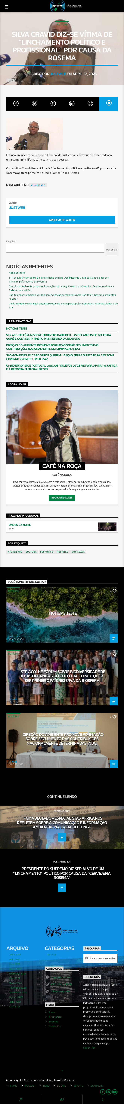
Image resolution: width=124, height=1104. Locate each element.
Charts (78, 1086)
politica (62, 551)
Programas (55, 1016)
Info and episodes (61, 497)
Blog (46, 1086)
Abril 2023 (14, 1006)
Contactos (55, 1026)
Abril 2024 (14, 978)
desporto (46, 551)
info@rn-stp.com (60, 991)
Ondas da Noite (20, 524)
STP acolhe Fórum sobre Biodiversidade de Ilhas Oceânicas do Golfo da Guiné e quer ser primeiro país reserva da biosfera (58, 336)
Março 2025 (15, 968)
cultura (31, 551)
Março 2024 (15, 983)
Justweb (58, 74)
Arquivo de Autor (62, 220)
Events (61, 1086)
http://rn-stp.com (60, 977)
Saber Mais (91, 1048)
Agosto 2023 (16, 997)
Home (52, 1012)
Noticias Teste (17, 272)
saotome (13, 636)
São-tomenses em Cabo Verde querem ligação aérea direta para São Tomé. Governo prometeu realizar (60, 357)
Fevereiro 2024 (17, 987)
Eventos (53, 1021)
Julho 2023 (15, 1001)
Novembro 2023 (18, 992)
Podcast (30, 1086)
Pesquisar (11, 241)
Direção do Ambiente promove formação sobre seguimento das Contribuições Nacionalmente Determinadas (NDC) (52, 347)
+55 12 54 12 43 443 (61, 984)
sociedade (78, 551)
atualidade (38, 185)
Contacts (97, 1086)
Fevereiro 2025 (17, 973)
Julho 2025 (15, 954)
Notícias (62, 24)
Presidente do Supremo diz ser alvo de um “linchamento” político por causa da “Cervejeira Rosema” (62, 873)
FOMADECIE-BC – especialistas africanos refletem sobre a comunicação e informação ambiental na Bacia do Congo (62, 822)
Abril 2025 (14, 964)
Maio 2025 (14, 959)
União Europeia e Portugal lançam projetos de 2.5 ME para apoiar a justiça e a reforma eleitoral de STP (61, 367)
